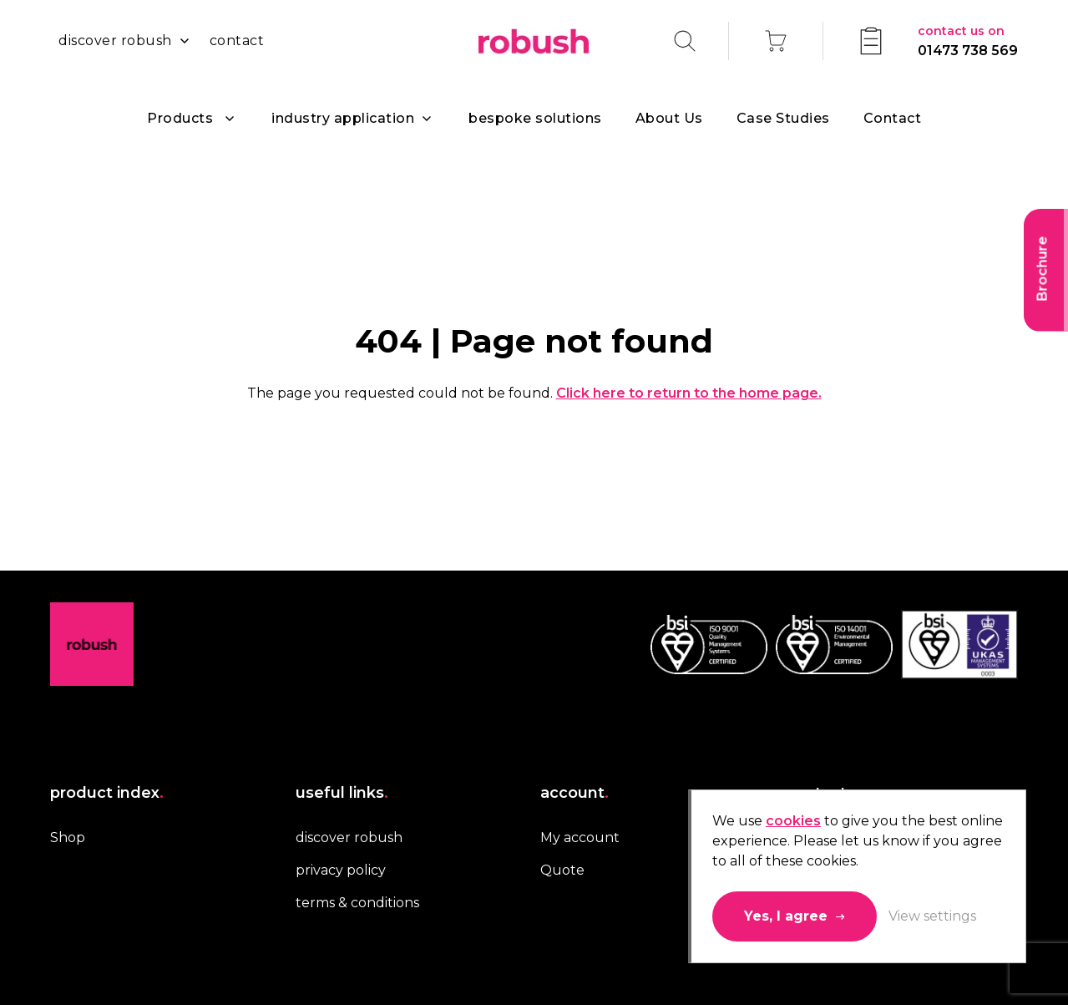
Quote (562, 870)
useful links (342, 793)
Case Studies (783, 118)
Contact (892, 118)
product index (107, 793)
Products (180, 118)
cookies (793, 821)
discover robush (115, 40)
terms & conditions (357, 903)
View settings (932, 916)
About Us (669, 118)
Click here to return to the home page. (689, 393)
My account (580, 837)
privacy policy (341, 870)
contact (237, 40)
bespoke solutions (535, 118)
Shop (67, 837)
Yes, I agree (786, 916)
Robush (533, 41)
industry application (342, 118)
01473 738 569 (968, 39)
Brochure (1042, 269)
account (574, 793)
